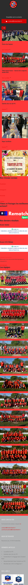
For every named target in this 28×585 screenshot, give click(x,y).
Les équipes (3, 265)
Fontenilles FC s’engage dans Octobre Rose (13, 557)
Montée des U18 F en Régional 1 (13, 564)
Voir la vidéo (6, 78)
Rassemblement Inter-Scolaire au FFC (15, 561)
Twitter (2, 201)
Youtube (2, 195)
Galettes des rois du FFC (11, 554)
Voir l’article (6, 50)
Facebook (3, 184)
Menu (3, 28)
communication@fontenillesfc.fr (10, 529)
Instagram (3, 190)
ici (20, 524)
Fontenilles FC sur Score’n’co (5, 240)
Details (5, 109)
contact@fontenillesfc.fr (15, 21)
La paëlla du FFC (8, 551)
